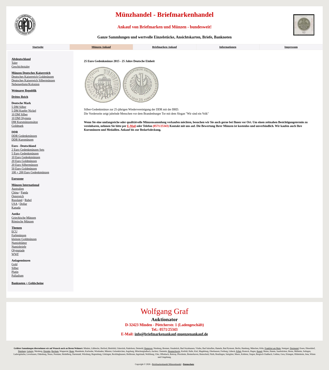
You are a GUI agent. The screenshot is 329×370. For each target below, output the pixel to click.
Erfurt (238, 351)
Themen (17, 227)
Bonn (71, 351)
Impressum (291, 46)
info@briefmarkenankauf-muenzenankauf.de (171, 334)
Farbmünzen (19, 235)
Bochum (55, 351)
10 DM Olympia (21, 118)
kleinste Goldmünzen (24, 239)
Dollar (23, 203)
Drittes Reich (20, 96)
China (15, 192)
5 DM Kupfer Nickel (24, 110)
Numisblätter (19, 242)
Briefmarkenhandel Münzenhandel (166, 364)
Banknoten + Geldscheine (28, 283)
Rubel (28, 200)
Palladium (18, 275)
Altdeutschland (21, 59)
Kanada (16, 207)
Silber (15, 268)
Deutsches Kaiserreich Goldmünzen (33, 76)
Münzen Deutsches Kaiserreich (31, 73)
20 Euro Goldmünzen (24, 161)
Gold (14, 264)
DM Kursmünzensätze (25, 122)
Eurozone (18, 178)
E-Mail (131, 126)
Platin (15, 271)
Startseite (37, 46)
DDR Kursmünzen (23, 139)
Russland (17, 200)
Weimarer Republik (24, 90)
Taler (15, 62)
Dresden (46, 351)
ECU (14, 231)
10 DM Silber (20, 114)
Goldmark (18, 125)
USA (14, 203)
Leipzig (30, 351)
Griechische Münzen (24, 217)
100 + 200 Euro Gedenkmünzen (30, 172)
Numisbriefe (19, 246)
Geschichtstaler (21, 66)
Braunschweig (174, 351)
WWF (15, 254)
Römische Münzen (23, 221)
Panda (24, 192)
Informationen (227, 46)
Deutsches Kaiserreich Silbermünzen (33, 80)
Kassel (259, 351)
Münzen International (25, 185)
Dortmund (294, 348)
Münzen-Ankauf (101, 46)
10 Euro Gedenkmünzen (26, 157)
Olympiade (18, 250)
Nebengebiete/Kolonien (25, 84)
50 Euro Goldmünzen (24, 168)
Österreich (18, 196)
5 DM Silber (19, 107)
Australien (18, 188)
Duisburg (22, 351)
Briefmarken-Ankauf (164, 46)
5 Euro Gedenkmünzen (25, 153)
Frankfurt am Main (273, 348)
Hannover (148, 348)
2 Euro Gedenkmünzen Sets (28, 149)
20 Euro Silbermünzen (25, 164)
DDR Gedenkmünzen (24, 135)
